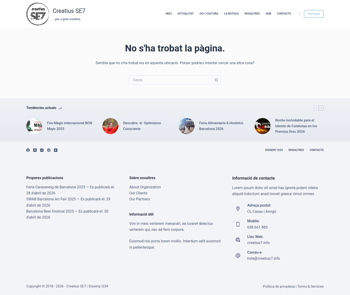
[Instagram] (42, 150)
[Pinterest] (48, 150)
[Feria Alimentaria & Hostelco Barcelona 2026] (186, 126)
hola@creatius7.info (263, 258)
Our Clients (138, 193)
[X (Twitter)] (35, 150)
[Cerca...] (170, 79)
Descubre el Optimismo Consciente (142, 126)
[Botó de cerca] (216, 79)
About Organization (145, 187)
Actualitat (186, 13)
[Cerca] (300, 13)
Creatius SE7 (69, 11)
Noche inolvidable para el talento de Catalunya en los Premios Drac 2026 (296, 126)
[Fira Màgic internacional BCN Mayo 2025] (34, 126)
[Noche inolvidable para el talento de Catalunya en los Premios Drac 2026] (263, 126)
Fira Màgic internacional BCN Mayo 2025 (69, 126)
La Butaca (231, 13)
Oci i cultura (209, 13)
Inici (169, 13)
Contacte (284, 13)
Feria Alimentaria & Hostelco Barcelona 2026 (221, 126)
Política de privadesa (279, 286)
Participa (314, 13)
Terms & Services (310, 286)
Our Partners (139, 199)
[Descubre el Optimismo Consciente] (110, 126)
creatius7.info (258, 243)
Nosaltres (252, 13)
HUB (268, 13)
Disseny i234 (274, 150)
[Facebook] (28, 150)
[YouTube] (55, 150)
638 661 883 (257, 227)
